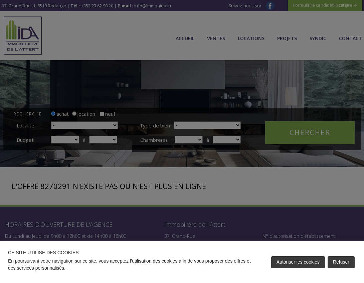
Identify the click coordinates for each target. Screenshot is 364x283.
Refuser (341, 262)
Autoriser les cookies (298, 262)
